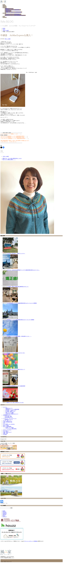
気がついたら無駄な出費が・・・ (9, 159)
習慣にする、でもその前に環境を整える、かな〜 (12, 158)
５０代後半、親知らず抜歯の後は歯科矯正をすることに (17, 286)
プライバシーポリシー (28, 541)
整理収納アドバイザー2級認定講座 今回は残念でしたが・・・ (19, 336)
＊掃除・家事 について (7, 432)
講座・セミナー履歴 (9, 412)
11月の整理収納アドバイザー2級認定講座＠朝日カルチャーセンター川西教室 (22, 303)
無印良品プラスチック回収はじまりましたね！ (16, 352)
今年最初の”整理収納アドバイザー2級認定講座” (16, 385)
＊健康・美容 (5, 433)
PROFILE (4, 5)
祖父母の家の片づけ (9, 417)
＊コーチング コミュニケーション (10, 418)
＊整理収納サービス (6, 415)
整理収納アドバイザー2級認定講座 (12, 409)
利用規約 (35, 541)
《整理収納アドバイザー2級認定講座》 (13, 9)
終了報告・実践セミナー (10, 411)
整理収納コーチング (9, 419)
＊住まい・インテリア (7, 429)
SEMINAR (5, 7)
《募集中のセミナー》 (9, 8)
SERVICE (4, 13)
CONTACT (5, 17)
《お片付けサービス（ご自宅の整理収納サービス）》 (15, 15)
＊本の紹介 (5, 434)
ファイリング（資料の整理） (11, 428)
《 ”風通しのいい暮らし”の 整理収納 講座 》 (13, 12)
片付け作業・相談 (8, 416)
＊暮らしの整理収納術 (7, 426)
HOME (4, 4)
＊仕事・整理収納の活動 (7, 421)
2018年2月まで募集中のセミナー (11, 413)
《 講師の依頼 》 (8, 10)
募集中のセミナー (9, 408)
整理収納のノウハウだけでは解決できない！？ (16, 369)
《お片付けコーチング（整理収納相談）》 (13, 14)
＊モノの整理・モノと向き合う (9, 424)
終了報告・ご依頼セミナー (10, 410)
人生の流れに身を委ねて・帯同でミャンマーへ (16, 253)
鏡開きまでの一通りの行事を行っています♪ (15, 402)
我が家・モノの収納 (9, 427)
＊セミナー (5, 407)
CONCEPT (5, 6)
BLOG (4, 16)
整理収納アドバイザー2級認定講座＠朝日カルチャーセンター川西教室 (20, 319)
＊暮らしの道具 (7, 38)
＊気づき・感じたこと (7, 420)
